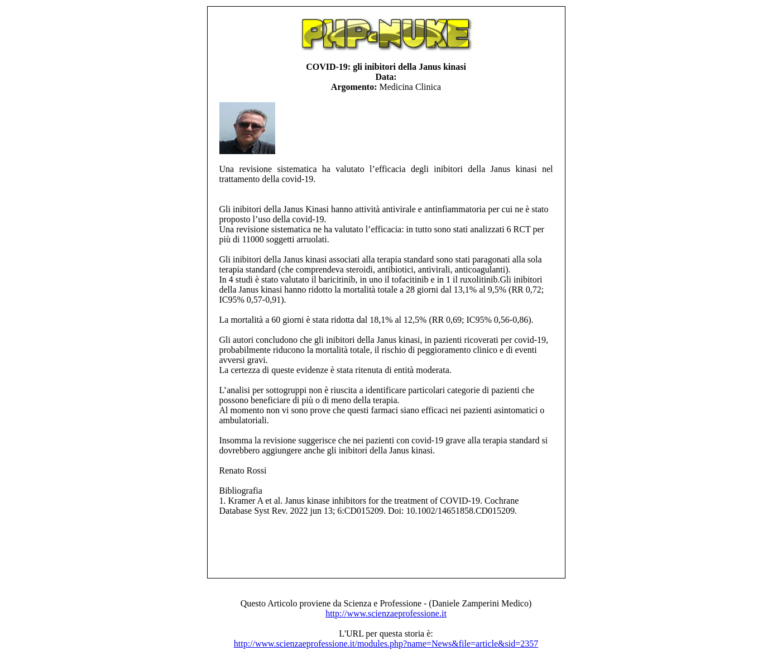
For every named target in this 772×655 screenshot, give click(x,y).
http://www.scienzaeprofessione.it (386, 613)
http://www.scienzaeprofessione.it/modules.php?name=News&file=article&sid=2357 (386, 643)
